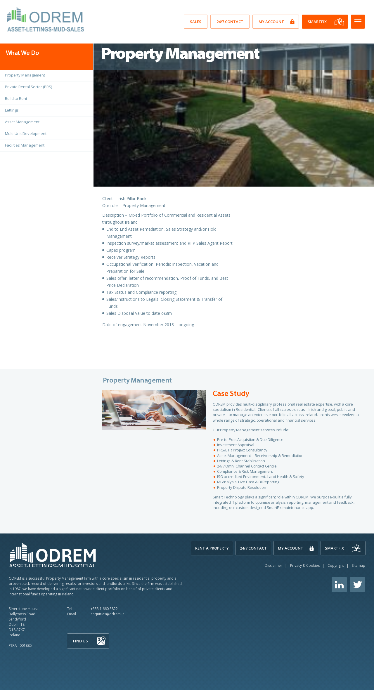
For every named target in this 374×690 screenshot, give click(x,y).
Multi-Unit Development (25, 133)
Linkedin (339, 584)
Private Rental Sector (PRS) (28, 86)
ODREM (52, 554)
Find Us (80, 641)
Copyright (336, 565)
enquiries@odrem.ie (107, 613)
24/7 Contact (230, 21)
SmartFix (317, 21)
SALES (195, 21)
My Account (271, 21)
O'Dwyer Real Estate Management (46, 19)
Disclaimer (273, 565)
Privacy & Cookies (305, 565)
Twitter (357, 584)
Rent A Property (212, 548)
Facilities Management (24, 145)
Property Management (25, 75)
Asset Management (22, 121)
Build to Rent (16, 98)
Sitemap (358, 565)
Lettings (12, 110)
